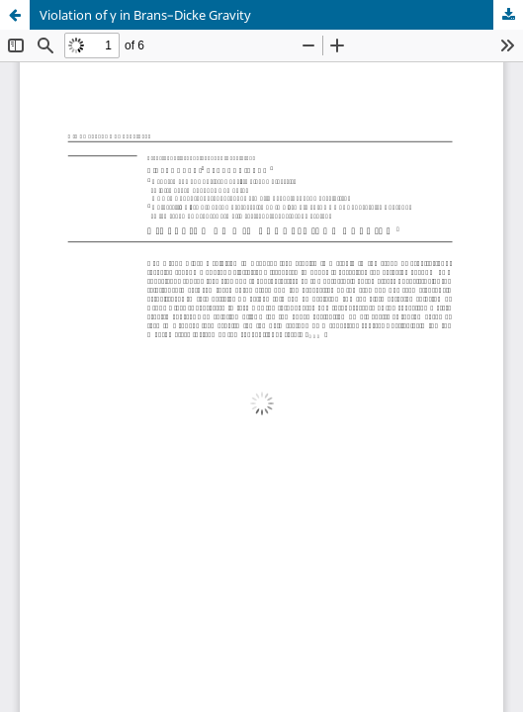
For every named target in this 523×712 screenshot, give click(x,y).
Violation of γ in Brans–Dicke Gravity (145, 15)
